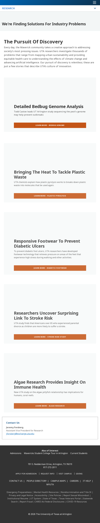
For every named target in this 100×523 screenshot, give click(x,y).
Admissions (15, 453)
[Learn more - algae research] (50, 413)
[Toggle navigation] (94, 2)
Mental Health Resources (46, 492)
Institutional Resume (17, 498)
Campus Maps (58, 480)
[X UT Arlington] (46, 508)
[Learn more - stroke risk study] (50, 344)
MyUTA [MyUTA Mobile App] (50, 484)
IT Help (87, 480)
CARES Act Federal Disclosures (49, 501)
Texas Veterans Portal (70, 498)
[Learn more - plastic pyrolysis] (50, 203)
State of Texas (50, 498)
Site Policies (55, 495)
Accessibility (41, 495)
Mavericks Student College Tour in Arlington (46, 453)
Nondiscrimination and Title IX (76, 492)
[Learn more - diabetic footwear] (50, 276)
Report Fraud (26, 501)
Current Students (78, 453)
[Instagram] (40, 508)
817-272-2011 (50, 467)
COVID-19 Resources (77, 501)
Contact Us (15, 480)
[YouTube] (52, 508)
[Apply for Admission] (26, 473)
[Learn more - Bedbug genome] (50, 125)
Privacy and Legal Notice (21, 495)
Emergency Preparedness (19, 492)
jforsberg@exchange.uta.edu (20, 436)
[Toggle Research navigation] (95, 8)
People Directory (37, 480)
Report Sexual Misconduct (76, 495)
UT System (35, 498)
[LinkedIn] (34, 508)
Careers (74, 480)
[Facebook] (29, 508)
